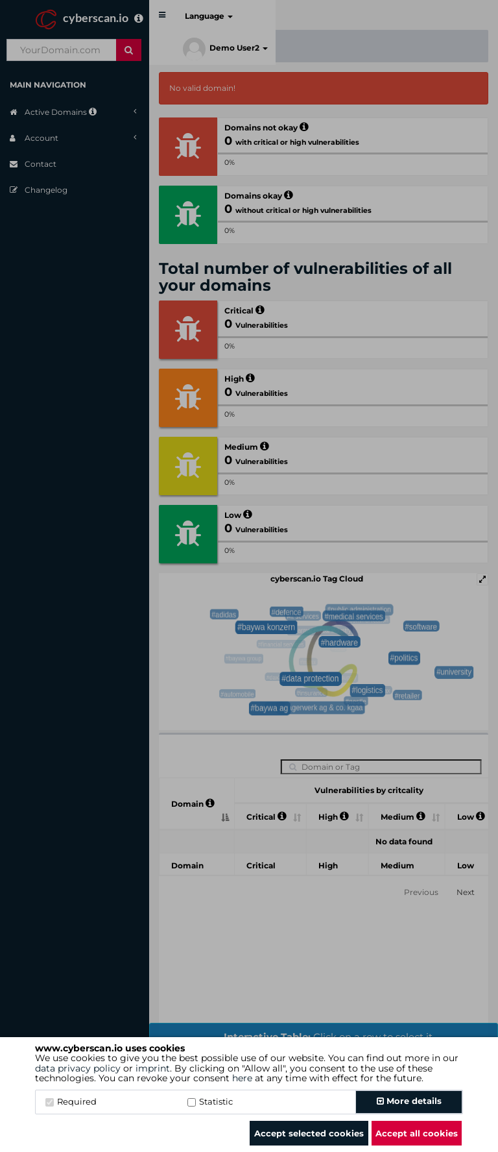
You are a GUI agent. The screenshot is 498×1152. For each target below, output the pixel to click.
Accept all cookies (416, 1133)
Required (71, 1101)
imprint (153, 1068)
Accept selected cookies (309, 1133)
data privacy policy (78, 1068)
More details (409, 1101)
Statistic (210, 1101)
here (242, 1078)
